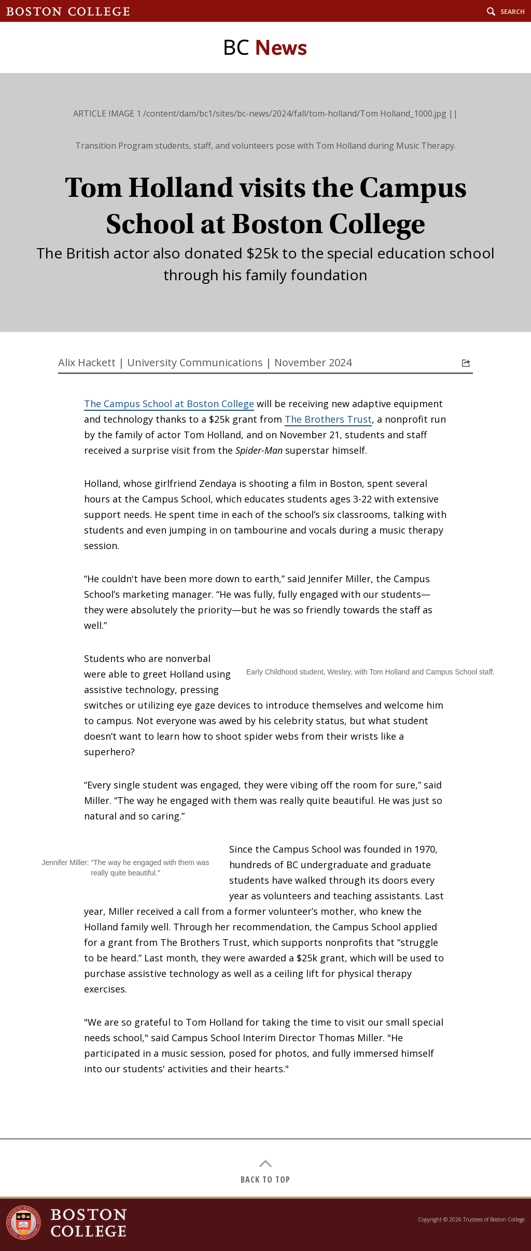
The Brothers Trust (328, 419)
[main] (265, 635)
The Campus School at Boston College (169, 403)
